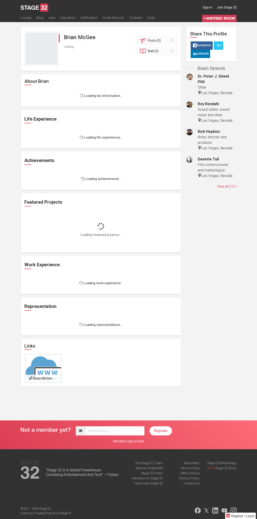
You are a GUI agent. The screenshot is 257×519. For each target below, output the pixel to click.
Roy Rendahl (208, 104)
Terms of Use (190, 468)
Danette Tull (208, 159)
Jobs (52, 18)
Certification (89, 18)
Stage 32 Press (152, 473)
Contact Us (192, 483)
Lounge (26, 18)
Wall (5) (157, 51)
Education (68, 18)
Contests (135, 18)
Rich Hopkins (209, 131)
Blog (40, 18)
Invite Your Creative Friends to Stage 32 (46, 513)
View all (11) (227, 186)
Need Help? (192, 463)
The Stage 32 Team (149, 463)
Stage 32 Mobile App (221, 463)
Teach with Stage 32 (148, 483)
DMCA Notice (190, 473)
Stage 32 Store (225, 468)
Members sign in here (128, 441)
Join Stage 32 (227, 7)
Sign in (207, 7)
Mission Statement (149, 468)
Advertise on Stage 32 (147, 478)
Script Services (113, 18)
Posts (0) (157, 40)
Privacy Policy (189, 478)
